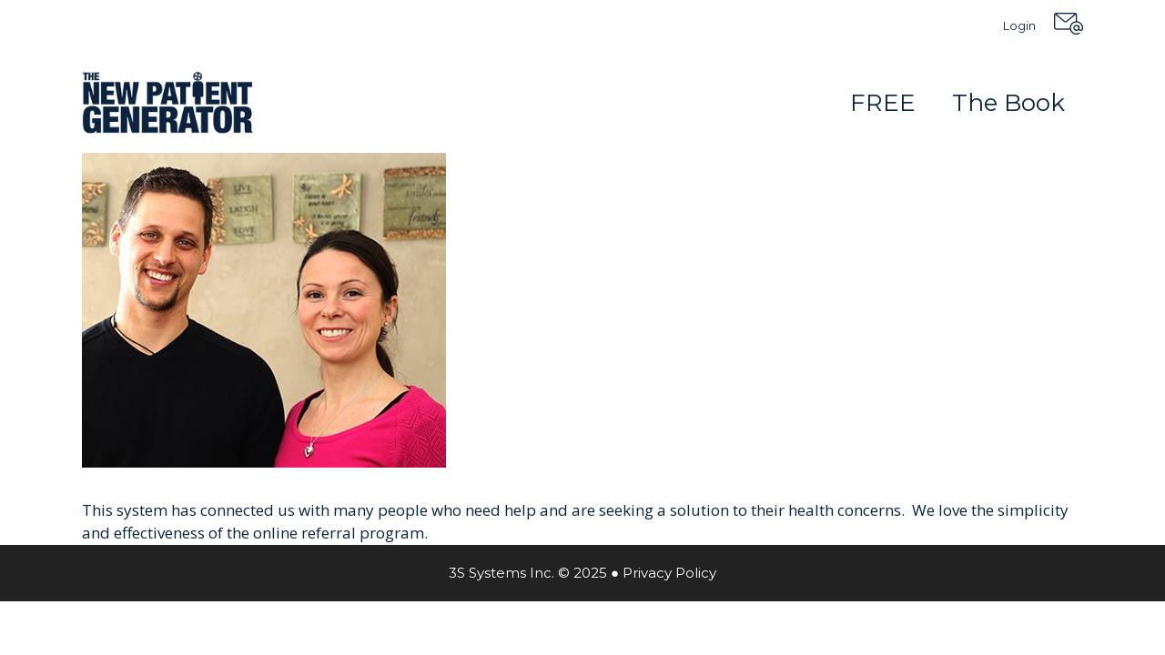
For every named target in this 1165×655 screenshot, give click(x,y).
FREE (883, 102)
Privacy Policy (669, 572)
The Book (1008, 102)
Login (1019, 25)
